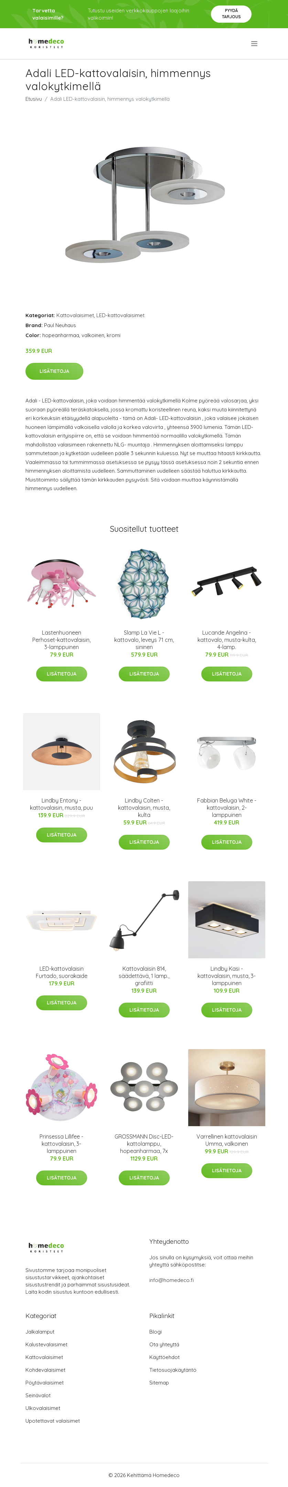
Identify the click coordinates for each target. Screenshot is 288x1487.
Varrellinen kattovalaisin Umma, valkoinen (226, 1140)
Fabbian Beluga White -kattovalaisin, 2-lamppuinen (226, 807)
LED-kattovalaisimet (120, 315)
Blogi (155, 1331)
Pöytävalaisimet (44, 1382)
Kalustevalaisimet (46, 1344)
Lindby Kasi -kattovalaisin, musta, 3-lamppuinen (227, 976)
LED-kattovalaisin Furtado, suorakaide (61, 972)
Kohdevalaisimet (45, 1370)
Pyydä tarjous (231, 13)
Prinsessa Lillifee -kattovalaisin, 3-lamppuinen (61, 1143)
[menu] (255, 44)
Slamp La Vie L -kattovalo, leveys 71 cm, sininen (144, 639)
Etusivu (33, 99)
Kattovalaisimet (75, 315)
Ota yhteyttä (164, 1344)
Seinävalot (38, 1395)
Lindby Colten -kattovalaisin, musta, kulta (144, 807)
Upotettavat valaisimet (52, 1421)
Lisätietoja (54, 371)
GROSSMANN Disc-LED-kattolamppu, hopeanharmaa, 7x (144, 1143)
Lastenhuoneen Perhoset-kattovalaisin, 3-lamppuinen (61, 639)
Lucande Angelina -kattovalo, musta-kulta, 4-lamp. (227, 639)
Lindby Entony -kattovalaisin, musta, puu (61, 804)
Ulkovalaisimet (42, 1408)
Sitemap (159, 1382)
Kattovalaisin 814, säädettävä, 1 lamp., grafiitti (144, 976)
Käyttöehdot (164, 1357)
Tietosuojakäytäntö (172, 1370)
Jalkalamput (39, 1331)
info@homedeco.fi (171, 1280)
